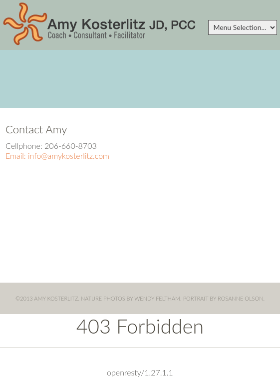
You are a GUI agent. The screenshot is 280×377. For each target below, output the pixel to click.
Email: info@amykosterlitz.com (57, 155)
